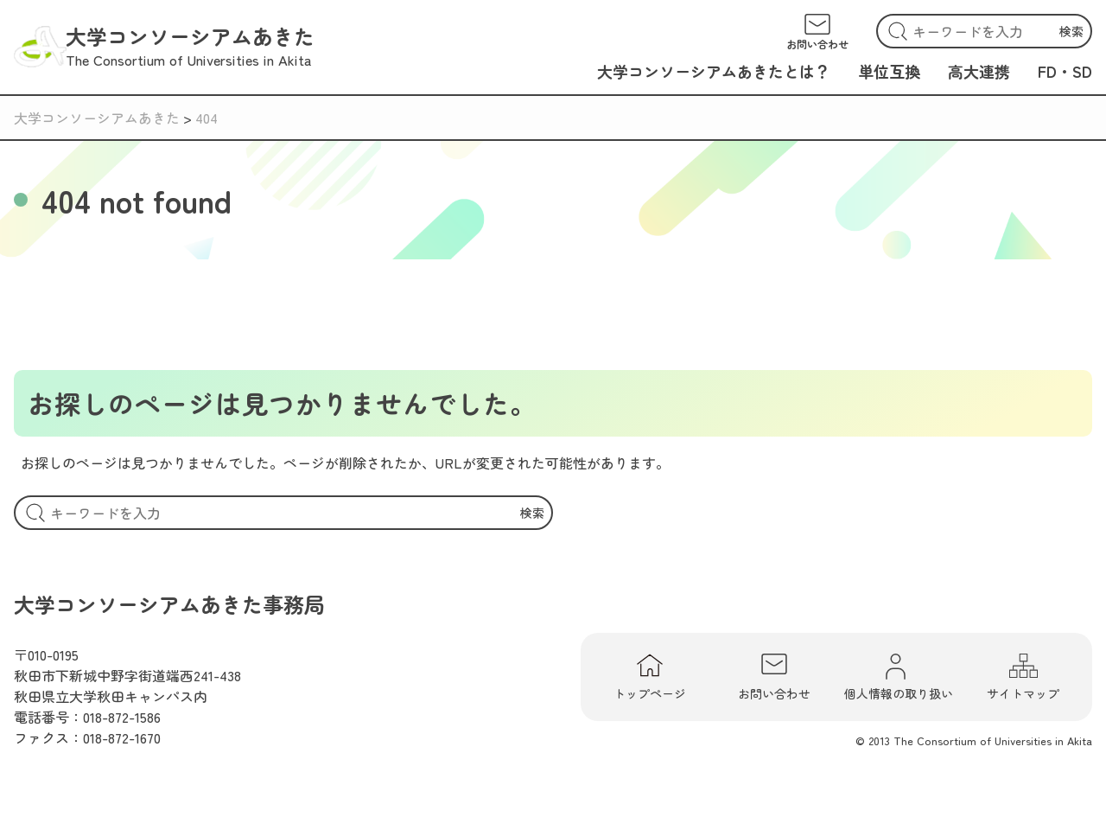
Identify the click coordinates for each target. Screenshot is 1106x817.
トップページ (649, 677)
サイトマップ (1023, 677)
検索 (1071, 31)
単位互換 (889, 71)
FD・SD (1065, 71)
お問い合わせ (774, 677)
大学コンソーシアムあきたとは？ (713, 71)
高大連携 (979, 71)
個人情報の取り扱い (898, 677)
